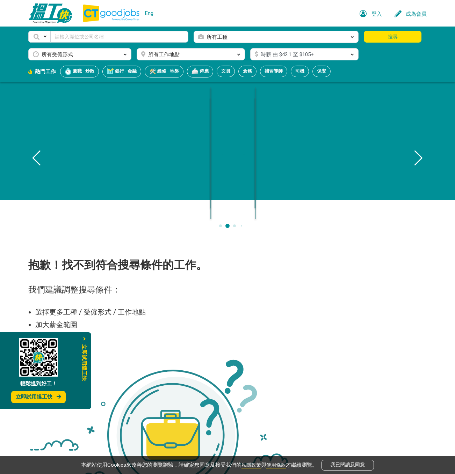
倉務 (247, 71)
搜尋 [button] (393, 36)
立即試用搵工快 (38, 397)
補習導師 (274, 71)
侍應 (200, 71)
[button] (39, 37)
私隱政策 (250, 464)
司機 (299, 71)
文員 (225, 71)
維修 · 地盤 (164, 71)
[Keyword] (119, 37)
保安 (321, 71)
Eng (149, 13)
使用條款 (276, 464)
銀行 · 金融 (122, 71)
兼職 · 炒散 (79, 71)
